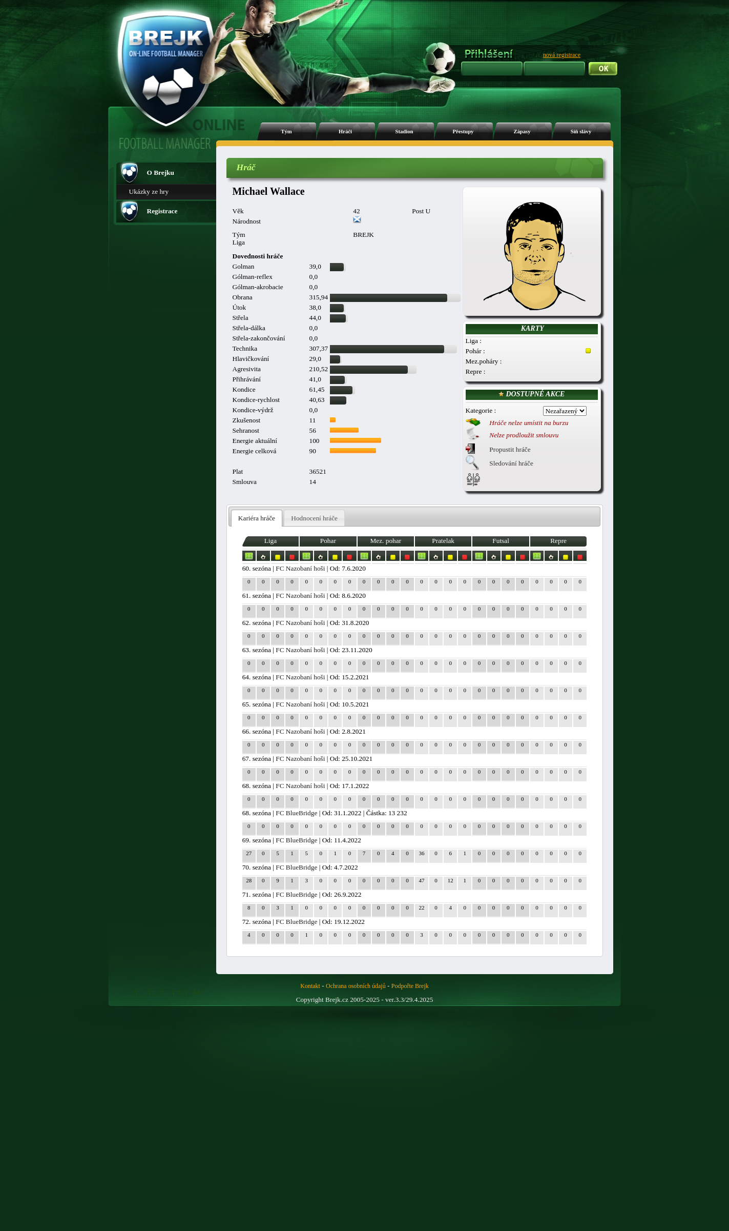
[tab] (257, 518)
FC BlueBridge (296, 813)
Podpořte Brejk (410, 986)
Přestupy (463, 131)
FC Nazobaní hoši (300, 568)
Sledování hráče (511, 463)
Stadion (404, 131)
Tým (286, 131)
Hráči (345, 131)
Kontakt (310, 986)
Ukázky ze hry (149, 191)
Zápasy (521, 131)
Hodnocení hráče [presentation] (314, 518)
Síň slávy (581, 131)
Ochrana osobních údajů (356, 986)
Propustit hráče (509, 449)
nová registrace (561, 54)
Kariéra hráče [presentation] (256, 518)
